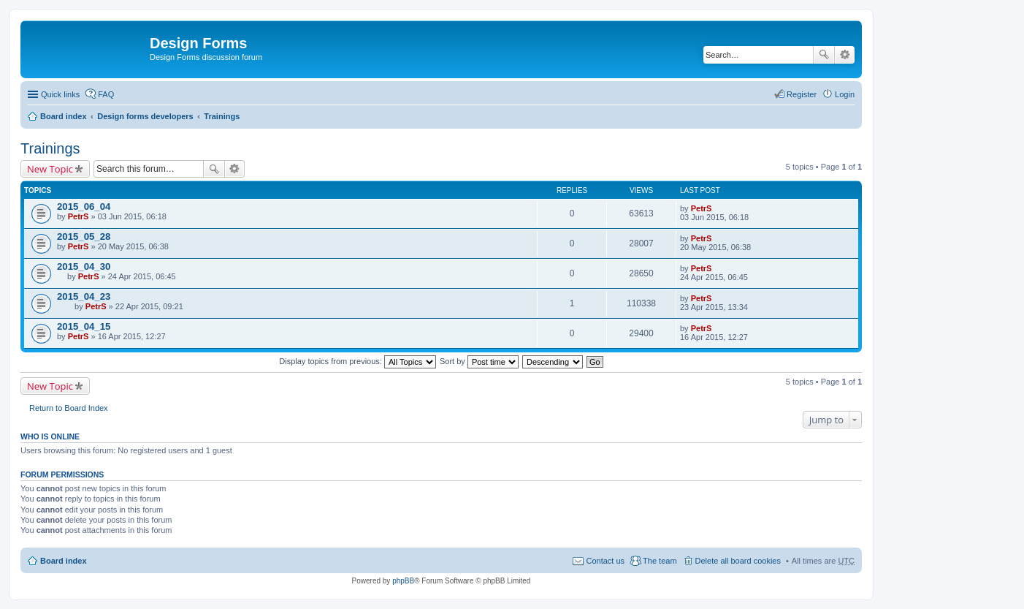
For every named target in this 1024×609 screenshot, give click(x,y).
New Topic (50, 168)
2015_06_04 (83, 206)
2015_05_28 (83, 236)
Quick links (60, 94)
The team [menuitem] (659, 560)
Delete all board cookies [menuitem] (738, 560)
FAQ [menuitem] (106, 94)
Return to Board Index (68, 408)
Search (824, 55)
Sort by (479, 361)
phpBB (403, 581)
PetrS (78, 216)
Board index (63, 116)
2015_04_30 (83, 266)
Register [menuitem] (802, 94)
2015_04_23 (83, 296)
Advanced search (845, 55)
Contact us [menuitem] (605, 560)
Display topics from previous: (357, 361)
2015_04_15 (83, 326)
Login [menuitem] (845, 94)
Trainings (222, 116)
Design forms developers (145, 116)
